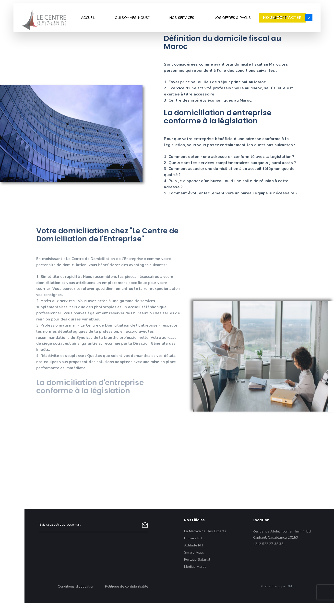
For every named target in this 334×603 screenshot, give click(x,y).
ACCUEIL (88, 17)
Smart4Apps (194, 552)
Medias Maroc (195, 566)
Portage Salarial (197, 559)
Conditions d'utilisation (76, 586)
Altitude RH (193, 545)
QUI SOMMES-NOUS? (132, 17)
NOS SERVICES (181, 17)
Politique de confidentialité (126, 586)
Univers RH (193, 538)
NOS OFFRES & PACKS (232, 17)
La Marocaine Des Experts (205, 531)
